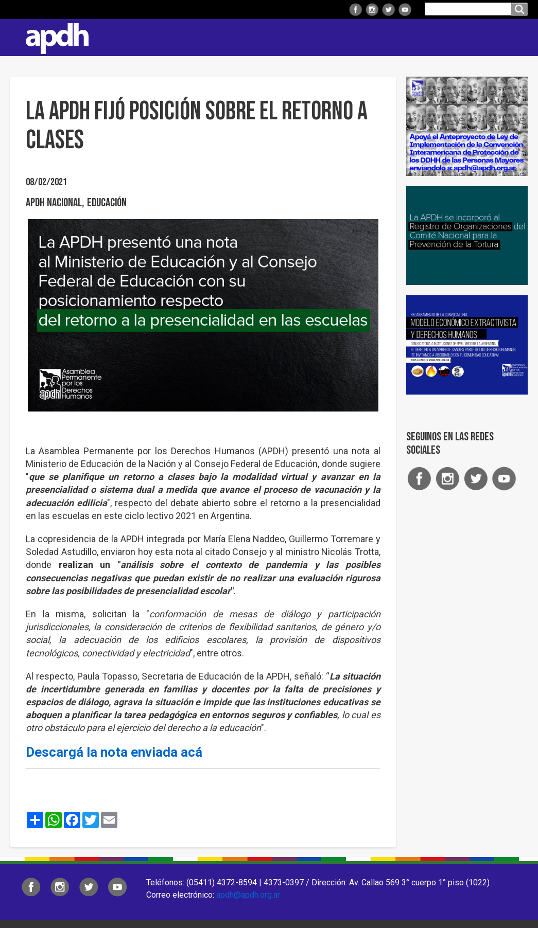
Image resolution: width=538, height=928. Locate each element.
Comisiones (332, 37)
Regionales (202, 37)
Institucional (135, 37)
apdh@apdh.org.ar (248, 895)
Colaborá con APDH (410, 37)
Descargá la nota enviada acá (114, 752)
